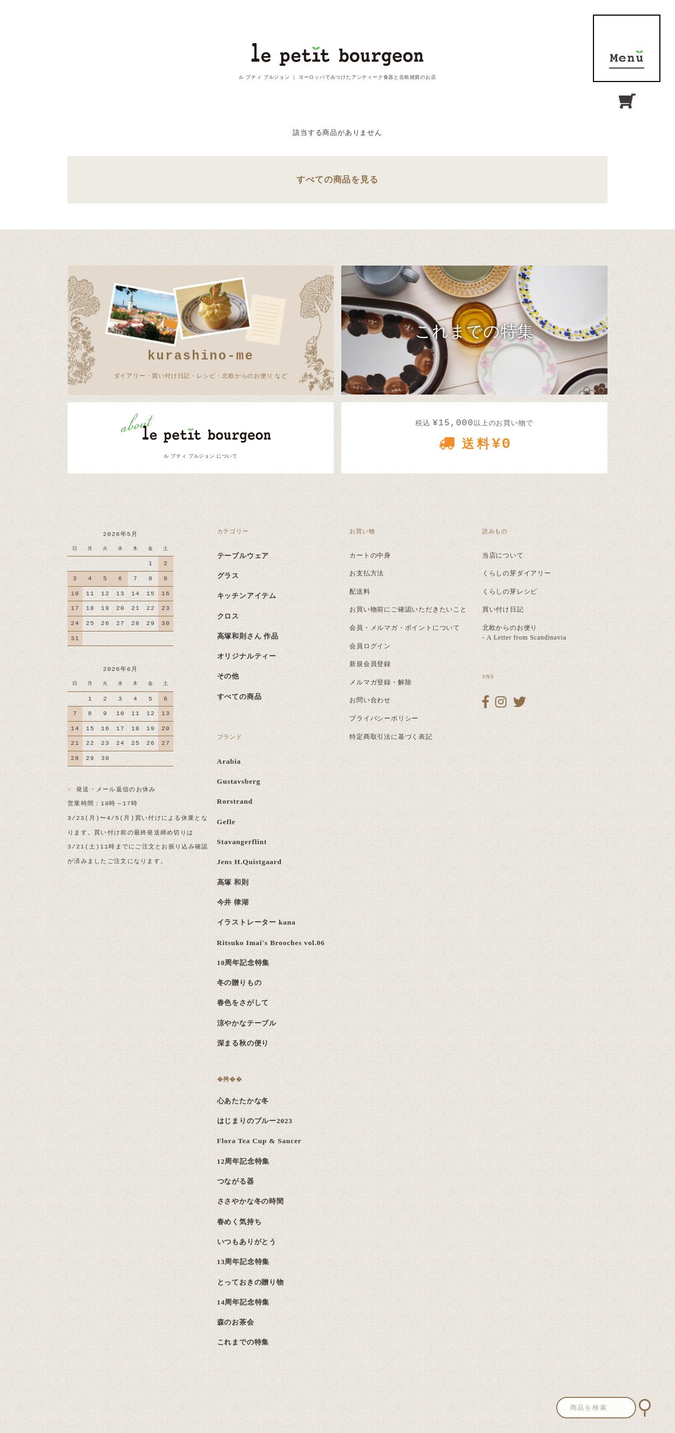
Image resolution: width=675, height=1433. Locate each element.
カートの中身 (370, 555)
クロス (228, 616)
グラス (228, 576)
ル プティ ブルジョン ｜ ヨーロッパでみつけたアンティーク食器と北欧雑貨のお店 (337, 77)
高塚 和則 (233, 882)
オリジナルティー (246, 656)
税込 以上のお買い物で (474, 438)
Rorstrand (235, 801)
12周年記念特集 (243, 1161)
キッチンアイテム (246, 596)
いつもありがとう (246, 1242)
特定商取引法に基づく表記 (391, 737)
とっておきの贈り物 (250, 1282)
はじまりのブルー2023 (255, 1121)
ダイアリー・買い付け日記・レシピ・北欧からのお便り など (201, 363)
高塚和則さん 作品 (248, 636)
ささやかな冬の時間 (250, 1201)
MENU (626, 48)
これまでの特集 (243, 1342)
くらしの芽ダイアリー (516, 573)
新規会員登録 (370, 664)
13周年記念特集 (243, 1262)
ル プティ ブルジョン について (201, 456)
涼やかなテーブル (246, 1023)
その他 (228, 676)
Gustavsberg (239, 781)
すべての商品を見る (337, 179)
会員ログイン (370, 646)
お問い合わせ (370, 700)
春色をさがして (243, 1003)
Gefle (226, 822)
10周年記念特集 (243, 963)
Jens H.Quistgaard (249, 862)
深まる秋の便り (243, 1043)
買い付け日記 (503, 609)
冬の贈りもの (239, 983)
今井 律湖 (233, 902)
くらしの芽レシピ (509, 591)
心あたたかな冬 (243, 1101)
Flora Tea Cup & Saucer (259, 1141)
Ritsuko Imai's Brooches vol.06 (271, 943)
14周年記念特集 (243, 1302)
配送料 (359, 591)
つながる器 (235, 1181)
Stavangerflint (242, 842)
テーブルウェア (243, 556)
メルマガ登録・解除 (380, 682)
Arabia (229, 761)
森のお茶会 (235, 1322)
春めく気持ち (239, 1222)
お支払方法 (366, 573)
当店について (503, 555)
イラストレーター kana (256, 922)
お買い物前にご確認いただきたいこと (408, 609)
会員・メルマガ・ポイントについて (404, 627)
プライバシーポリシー (383, 718)
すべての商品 (239, 696)
